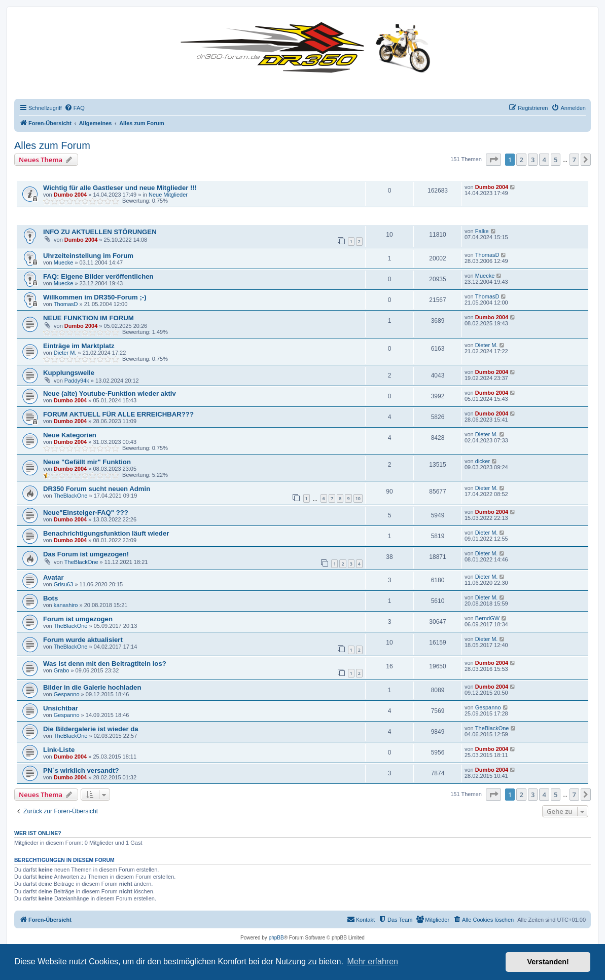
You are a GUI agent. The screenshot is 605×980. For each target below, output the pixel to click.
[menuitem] (74, 108)
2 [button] (521, 159)
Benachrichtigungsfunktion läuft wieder (106, 533)
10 (358, 498)
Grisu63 (64, 584)
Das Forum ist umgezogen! (86, 554)
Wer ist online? (37, 833)
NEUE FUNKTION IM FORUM (88, 318)
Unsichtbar (60, 708)
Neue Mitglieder (168, 195)
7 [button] (574, 159)
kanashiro (66, 605)
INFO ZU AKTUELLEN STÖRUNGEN (100, 232)
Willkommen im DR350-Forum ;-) (95, 297)
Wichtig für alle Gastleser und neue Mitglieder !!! (120, 188)
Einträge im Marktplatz (79, 346)
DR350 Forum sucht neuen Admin (96, 489)
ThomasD (487, 255)
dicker (482, 461)
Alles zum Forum (52, 145)
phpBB (276, 937)
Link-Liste (59, 749)
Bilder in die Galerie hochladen (92, 687)
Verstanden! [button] (548, 962)
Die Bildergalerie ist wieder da (90, 729)
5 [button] (555, 159)
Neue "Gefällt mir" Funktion (87, 462)
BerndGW (487, 618)
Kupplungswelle (68, 372)
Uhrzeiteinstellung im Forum (88, 255)
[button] (493, 160)
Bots (50, 598)
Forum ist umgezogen (78, 619)
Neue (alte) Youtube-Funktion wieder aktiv (109, 393)
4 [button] (544, 159)
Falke (482, 231)
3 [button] (533, 159)
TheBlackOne (71, 496)
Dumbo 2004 (70, 195)
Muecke (64, 262)
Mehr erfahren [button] (372, 961)
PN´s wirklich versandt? (81, 770)
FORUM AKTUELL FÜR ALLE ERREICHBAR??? (118, 414)
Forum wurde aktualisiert (83, 640)
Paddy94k (76, 381)
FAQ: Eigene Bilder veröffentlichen (98, 276)
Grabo (61, 670)
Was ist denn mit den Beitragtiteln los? (104, 663)
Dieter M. (65, 353)
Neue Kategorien (69, 435)
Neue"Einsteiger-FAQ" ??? (85, 512)
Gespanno (67, 694)
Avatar (53, 577)
